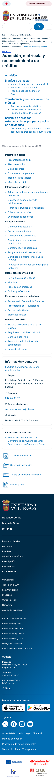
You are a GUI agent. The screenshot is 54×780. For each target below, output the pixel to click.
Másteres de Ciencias (39, 38)
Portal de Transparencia (13, 633)
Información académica (11, 47)
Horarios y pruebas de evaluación (26, 207)
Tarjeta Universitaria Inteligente (26, 474)
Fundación (7, 595)
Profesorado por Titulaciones (23, 305)
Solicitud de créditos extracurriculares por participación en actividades (27, 121)
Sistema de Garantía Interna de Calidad (24, 326)
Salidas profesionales (19, 291)
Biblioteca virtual (17, 314)
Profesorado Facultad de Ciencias (26, 301)
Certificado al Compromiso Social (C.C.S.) (26, 258)
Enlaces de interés (15, 221)
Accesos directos (36, 3)
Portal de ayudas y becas (21, 277)
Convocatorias (8, 580)
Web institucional (11, 749)
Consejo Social (9, 600)
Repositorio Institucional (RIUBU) (17, 648)
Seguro (14, 94)
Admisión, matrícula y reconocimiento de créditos (28, 194)
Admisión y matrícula (12, 556)
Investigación (8, 561)
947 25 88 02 (12, 398)
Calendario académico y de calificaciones (22, 202)
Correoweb (7, 546)
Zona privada (29, 749)
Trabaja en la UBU (10, 585)
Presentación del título (20, 159)
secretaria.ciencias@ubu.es (19, 409)
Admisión (11, 75)
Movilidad (13, 282)
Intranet (7, 528)
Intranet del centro (17, 349)
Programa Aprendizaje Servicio (24, 252)
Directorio (38, 733)
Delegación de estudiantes (22, 235)
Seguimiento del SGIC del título (24, 332)
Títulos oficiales (25, 35)
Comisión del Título (18, 336)
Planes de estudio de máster (26, 87)
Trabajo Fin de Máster (19, 177)
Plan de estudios (16, 164)
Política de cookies (12, 738)
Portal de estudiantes (19, 231)
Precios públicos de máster (25, 90)
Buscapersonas (11, 517)
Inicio (4, 35)
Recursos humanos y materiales (22, 296)
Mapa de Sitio (10, 523)
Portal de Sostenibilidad (13, 628)
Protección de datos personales (19, 744)
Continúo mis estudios (20, 226)
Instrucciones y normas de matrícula (30, 84)
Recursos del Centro (18, 310)
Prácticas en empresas (20, 286)
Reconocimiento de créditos (26, 106)
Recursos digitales (11, 541)
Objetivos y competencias (21, 173)
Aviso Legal (24, 733)
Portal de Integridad (11, 623)
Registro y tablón (10, 590)
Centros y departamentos (14, 618)
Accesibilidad (9, 733)
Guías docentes (16, 168)
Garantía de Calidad (15, 319)
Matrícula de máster (17, 80)
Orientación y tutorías (19, 212)
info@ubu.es (8, 683)
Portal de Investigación (12, 638)
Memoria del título (17, 182)
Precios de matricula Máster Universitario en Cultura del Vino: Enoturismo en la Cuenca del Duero (26, 441)
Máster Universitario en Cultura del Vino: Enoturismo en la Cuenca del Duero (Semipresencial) (24, 42)
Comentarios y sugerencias (22, 247)
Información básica (15, 154)
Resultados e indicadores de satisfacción (23, 343)
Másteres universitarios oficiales (14, 38)
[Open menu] (49, 26)
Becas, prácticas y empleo (19, 272)
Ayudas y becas (18, 484)
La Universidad (9, 571)
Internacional (8, 566)
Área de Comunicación (12, 610)
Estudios (13, 35)
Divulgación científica (12, 643)
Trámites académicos (20, 455)
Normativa (7, 605)
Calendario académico (21, 465)
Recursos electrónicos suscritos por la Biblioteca (28, 266)
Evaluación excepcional (20, 216)
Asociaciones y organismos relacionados (22, 242)
